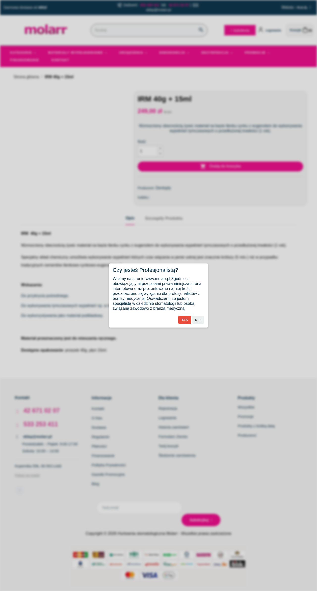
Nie (198, 320)
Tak (184, 320)
